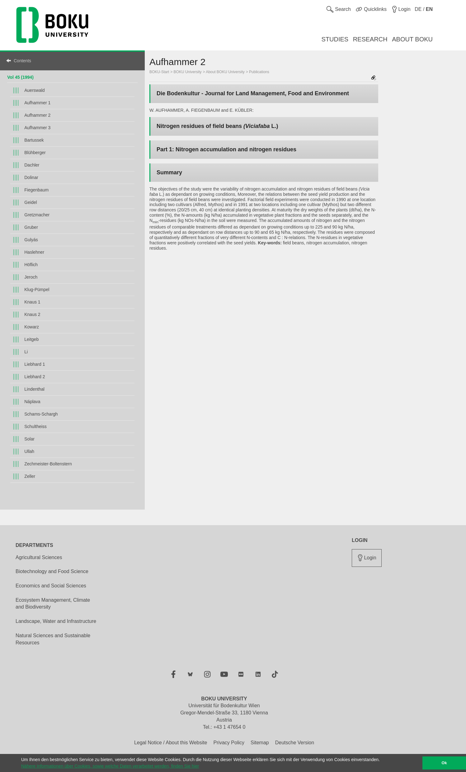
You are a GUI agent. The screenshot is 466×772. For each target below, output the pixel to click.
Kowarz (31, 326)
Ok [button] (444, 763)
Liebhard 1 (34, 364)
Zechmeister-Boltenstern (48, 463)
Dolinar (31, 177)
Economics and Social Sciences (51, 585)
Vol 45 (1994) (20, 77)
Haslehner (34, 252)
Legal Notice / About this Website (170, 742)
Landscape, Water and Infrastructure (56, 621)
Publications (259, 72)
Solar (29, 438)
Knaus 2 (32, 314)
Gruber (31, 227)
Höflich (31, 264)
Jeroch (30, 277)
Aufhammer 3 (37, 127)
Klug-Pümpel (36, 289)
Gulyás (31, 239)
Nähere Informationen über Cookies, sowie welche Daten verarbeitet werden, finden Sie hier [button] (110, 766)
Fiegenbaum (36, 189)
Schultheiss (35, 426)
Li (26, 351)
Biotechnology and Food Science (52, 571)
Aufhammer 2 (37, 115)
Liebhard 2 (34, 376)
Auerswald (34, 90)
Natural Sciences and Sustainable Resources (53, 639)
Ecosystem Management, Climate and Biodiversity (53, 603)
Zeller (29, 476)
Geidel (30, 202)
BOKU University (188, 72)
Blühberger (35, 152)
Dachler (31, 164)
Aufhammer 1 (37, 102)
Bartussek (34, 140)
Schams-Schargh (41, 414)
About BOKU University (225, 72)
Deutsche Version (294, 742)
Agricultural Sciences (39, 557)
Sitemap (260, 742)
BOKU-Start (159, 72)
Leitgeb (31, 339)
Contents (22, 60)
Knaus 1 (32, 301)
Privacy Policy (228, 742)
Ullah (29, 451)
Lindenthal (34, 389)
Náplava (32, 401)
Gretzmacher (36, 214)
